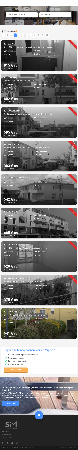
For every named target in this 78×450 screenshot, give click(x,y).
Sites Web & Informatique (10, 438)
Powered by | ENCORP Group (68, 447)
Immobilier (5, 431)
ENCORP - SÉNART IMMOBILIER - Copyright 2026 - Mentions (17, 447)
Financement (6, 434)
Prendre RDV (16, 370)
